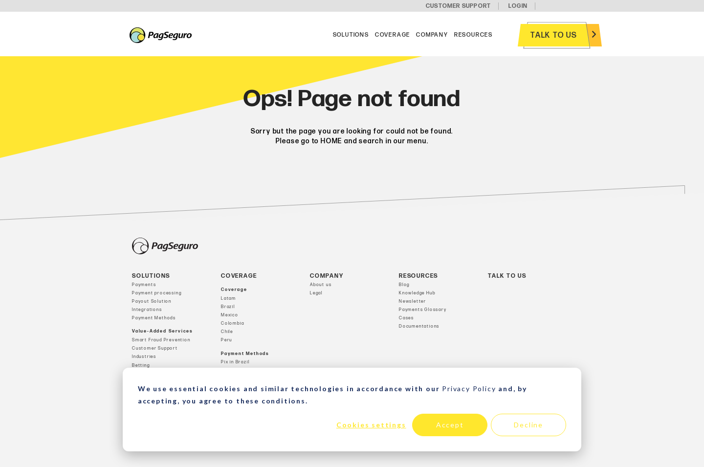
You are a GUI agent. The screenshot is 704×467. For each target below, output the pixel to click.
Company (432, 35)
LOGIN (518, 6)
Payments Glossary (423, 309)
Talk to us (553, 35)
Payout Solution (152, 301)
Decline (528, 425)
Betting (141, 365)
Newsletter (412, 301)
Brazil (228, 307)
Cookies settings (371, 425)
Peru (226, 340)
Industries (144, 356)
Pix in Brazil (235, 362)
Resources (473, 35)
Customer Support (155, 348)
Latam (228, 298)
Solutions (351, 35)
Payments (144, 285)
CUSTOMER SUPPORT (458, 6)
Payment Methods (154, 318)
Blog (404, 285)
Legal (316, 293)
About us (320, 285)
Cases (406, 318)
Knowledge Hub (417, 293)
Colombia (232, 323)
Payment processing (156, 293)
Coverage (392, 35)
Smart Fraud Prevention (161, 340)
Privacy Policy (469, 388)
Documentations (419, 326)
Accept (450, 425)
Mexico (230, 315)
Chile (227, 331)
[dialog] (352, 409)
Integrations (147, 309)
